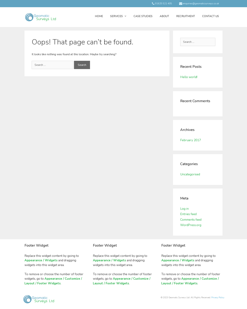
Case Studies (143, 16)
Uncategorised (190, 174)
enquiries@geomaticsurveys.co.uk (199, 3)
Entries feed (188, 214)
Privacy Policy (217, 297)
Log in (184, 209)
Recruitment (185, 16)
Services (120, 16)
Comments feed (190, 220)
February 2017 (190, 140)
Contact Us (210, 16)
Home (99, 16)
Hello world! (188, 77)
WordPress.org (190, 225)
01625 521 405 (162, 3)
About (164, 16)
